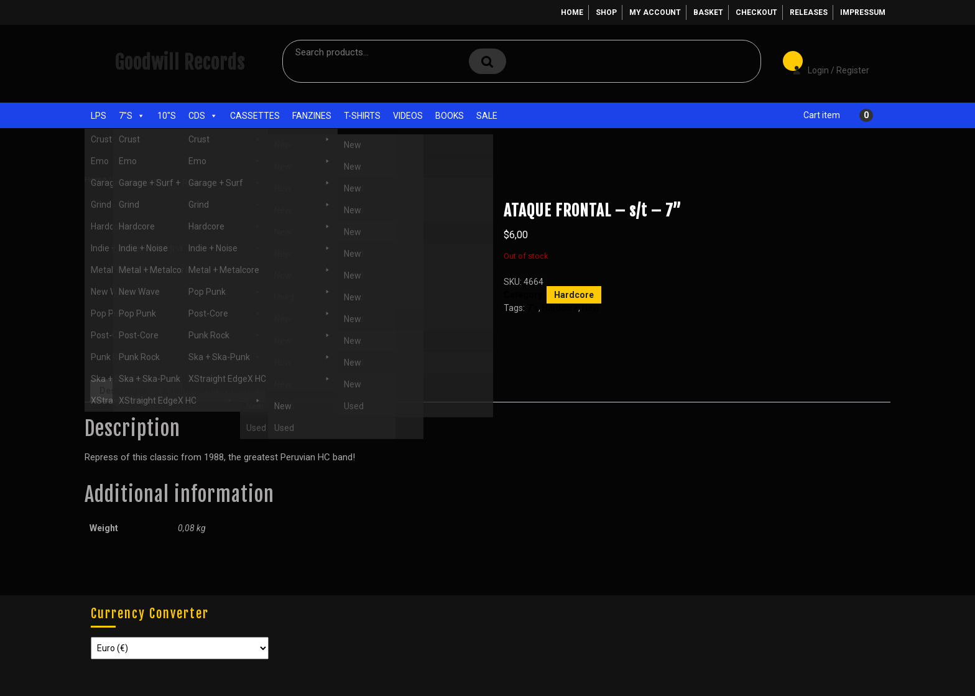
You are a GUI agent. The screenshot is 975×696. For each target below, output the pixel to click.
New (590, 308)
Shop (606, 12)
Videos (408, 116)
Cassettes (255, 116)
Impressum (862, 12)
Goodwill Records (179, 62)
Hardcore (173, 179)
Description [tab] (123, 391)
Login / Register (824, 61)
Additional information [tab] (209, 391)
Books (449, 116)
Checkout (756, 12)
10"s (166, 116)
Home (572, 12)
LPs (98, 116)
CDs (203, 115)
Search (487, 61)
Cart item (821, 115)
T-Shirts (362, 116)
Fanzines (311, 116)
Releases (809, 12)
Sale (486, 116)
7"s (132, 115)
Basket (708, 12)
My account (655, 12)
